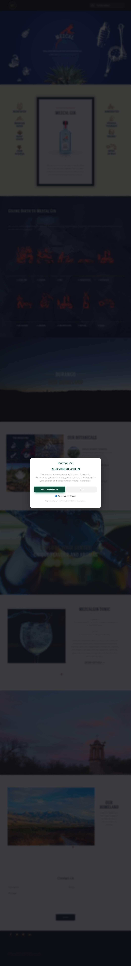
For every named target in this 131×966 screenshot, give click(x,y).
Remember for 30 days (65, 496)
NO (81, 489)
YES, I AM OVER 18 (49, 489)
